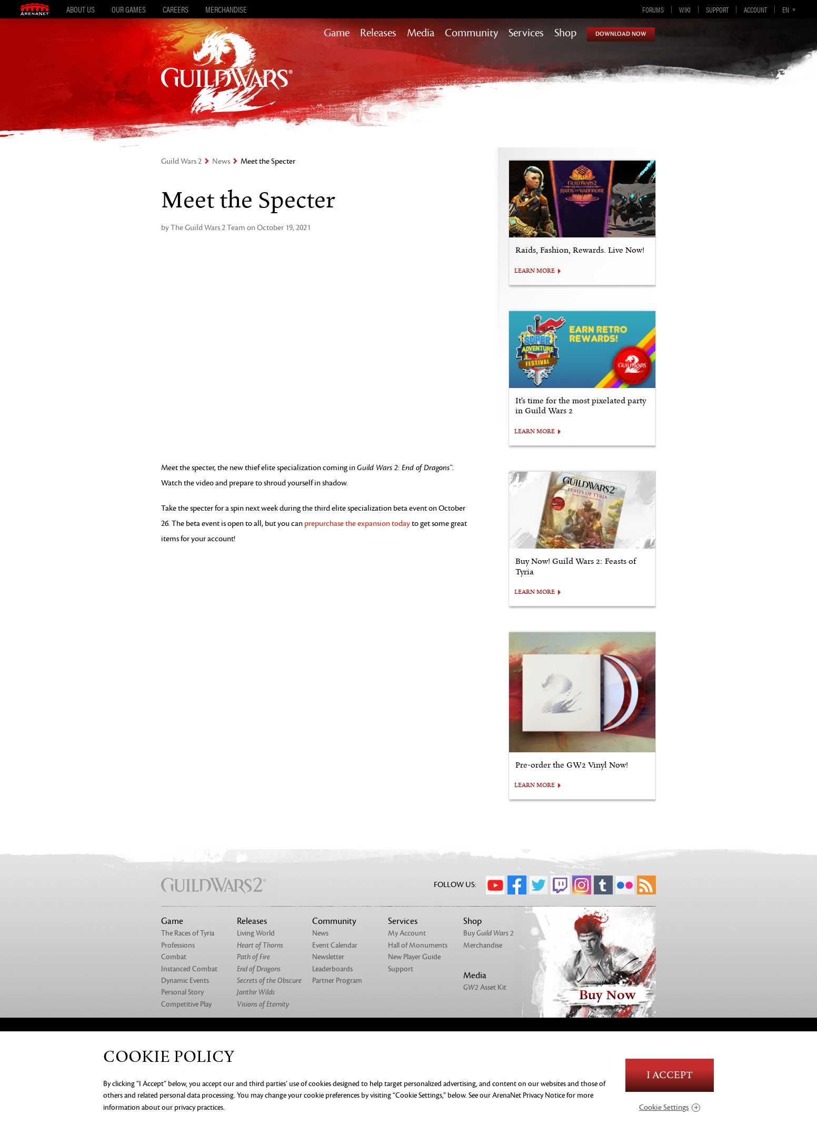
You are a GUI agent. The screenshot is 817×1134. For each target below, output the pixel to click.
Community (471, 33)
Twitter (538, 885)
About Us (80, 9)
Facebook (516, 885)
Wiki (685, 9)
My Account (407, 933)
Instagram (581, 885)
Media (420, 33)
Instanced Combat (189, 968)
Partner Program (337, 980)
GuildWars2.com (227, 81)
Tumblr (603, 885)
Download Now (620, 34)
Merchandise (226, 9)
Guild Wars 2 (181, 161)
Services (526, 33)
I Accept (669, 1075)
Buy (488, 933)
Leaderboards (332, 968)
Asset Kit (484, 987)
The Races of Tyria (187, 933)
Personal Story (182, 992)
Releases (378, 33)
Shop (565, 33)
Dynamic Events (185, 980)
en (785, 9)
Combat (173, 956)
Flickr (624, 885)
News (221, 161)
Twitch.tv (560, 885)
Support (717, 9)
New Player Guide (414, 956)
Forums (653, 9)
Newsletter (328, 956)
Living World (256, 933)
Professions (178, 945)
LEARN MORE (534, 271)
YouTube (495, 885)
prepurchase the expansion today (357, 523)
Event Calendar (334, 945)
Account (755, 9)
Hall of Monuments (417, 945)
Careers (175, 9)
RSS (646, 885)
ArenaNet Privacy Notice (528, 1095)
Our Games (129, 9)
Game (337, 33)
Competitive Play (186, 1004)
